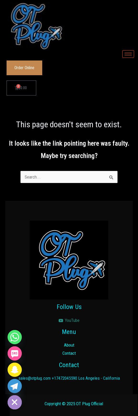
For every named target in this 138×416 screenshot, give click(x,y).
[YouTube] (69, 320)
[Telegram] (15, 386)
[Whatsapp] (15, 337)
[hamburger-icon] (128, 54)
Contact (69, 353)
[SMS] (15, 353)
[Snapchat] (15, 370)
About (69, 345)
